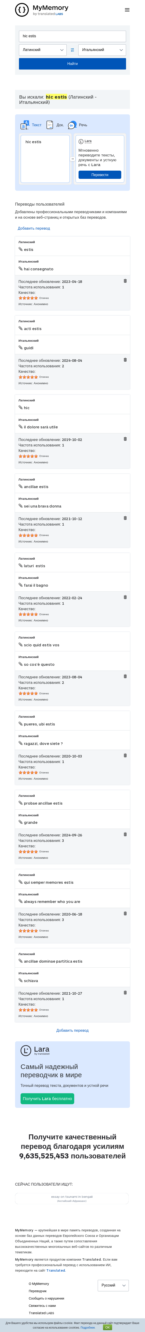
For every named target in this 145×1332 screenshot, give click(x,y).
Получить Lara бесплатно (47, 1098)
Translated (41, 1313)
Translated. (56, 1270)
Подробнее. (88, 1327)
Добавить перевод (34, 228)
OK (107, 1327)
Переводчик (38, 1291)
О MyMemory (39, 1284)
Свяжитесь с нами (42, 1306)
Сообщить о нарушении (46, 1298)
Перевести (100, 174)
